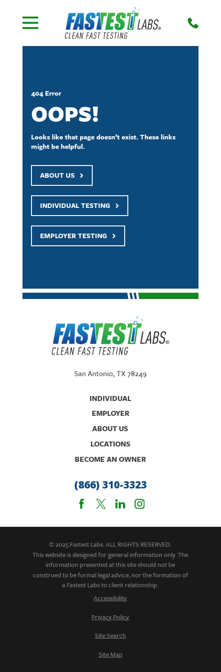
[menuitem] (110, 598)
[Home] (113, 23)
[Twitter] (101, 504)
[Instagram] (139, 504)
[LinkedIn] (120, 504)
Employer (110, 413)
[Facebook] (81, 504)
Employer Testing (78, 235)
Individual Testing (79, 205)
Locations (110, 443)
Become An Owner (110, 459)
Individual (110, 398)
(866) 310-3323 (110, 484)
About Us (62, 175)
